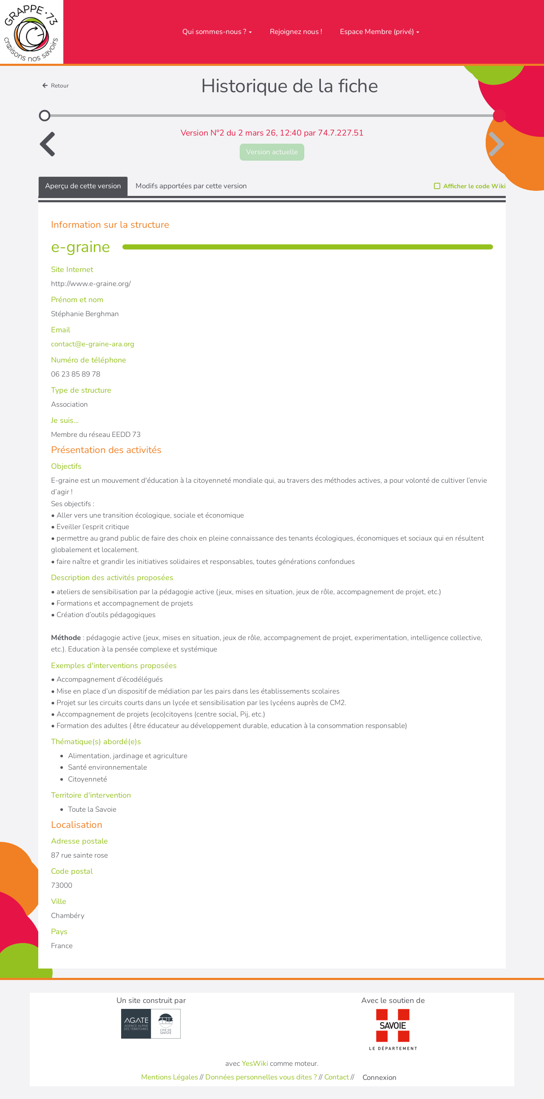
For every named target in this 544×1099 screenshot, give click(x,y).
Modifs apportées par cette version (191, 186)
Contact (336, 1077)
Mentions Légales (169, 1077)
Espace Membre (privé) (379, 32)
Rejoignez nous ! (296, 32)
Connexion (380, 1077)
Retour (55, 86)
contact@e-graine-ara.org (92, 344)
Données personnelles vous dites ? (261, 1077)
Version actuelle (272, 152)
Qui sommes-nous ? (217, 32)
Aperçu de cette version (83, 186)
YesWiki (255, 1063)
